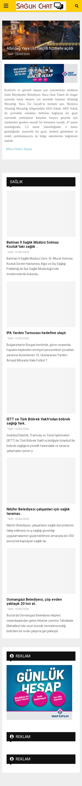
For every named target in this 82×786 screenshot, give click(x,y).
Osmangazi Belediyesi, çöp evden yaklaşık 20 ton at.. (34, 601)
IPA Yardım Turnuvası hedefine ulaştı (36, 333)
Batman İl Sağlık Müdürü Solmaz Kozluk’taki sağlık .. (33, 244)
